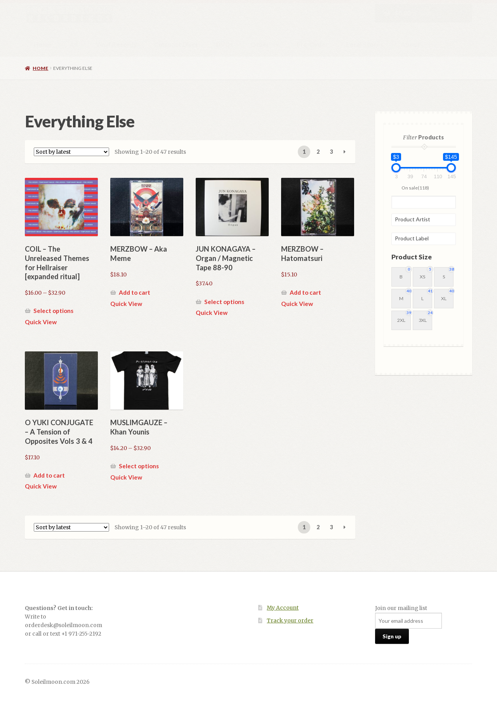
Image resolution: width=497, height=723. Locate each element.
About (410, 44)
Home (43, 44)
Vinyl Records (116, 44)
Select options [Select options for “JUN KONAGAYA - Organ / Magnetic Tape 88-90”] (224, 301)
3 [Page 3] (331, 151)
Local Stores (364, 44)
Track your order (290, 620)
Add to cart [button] (134, 292)
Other (259, 44)
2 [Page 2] (318, 151)
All (74, 44)
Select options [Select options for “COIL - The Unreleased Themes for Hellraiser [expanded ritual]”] (53, 310)
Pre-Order (312, 44)
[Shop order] (71, 152)
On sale (415, 187)
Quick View (41, 321)
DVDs (224, 44)
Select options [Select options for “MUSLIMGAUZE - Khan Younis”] (139, 465)
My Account (283, 608)
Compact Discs (176, 44)
